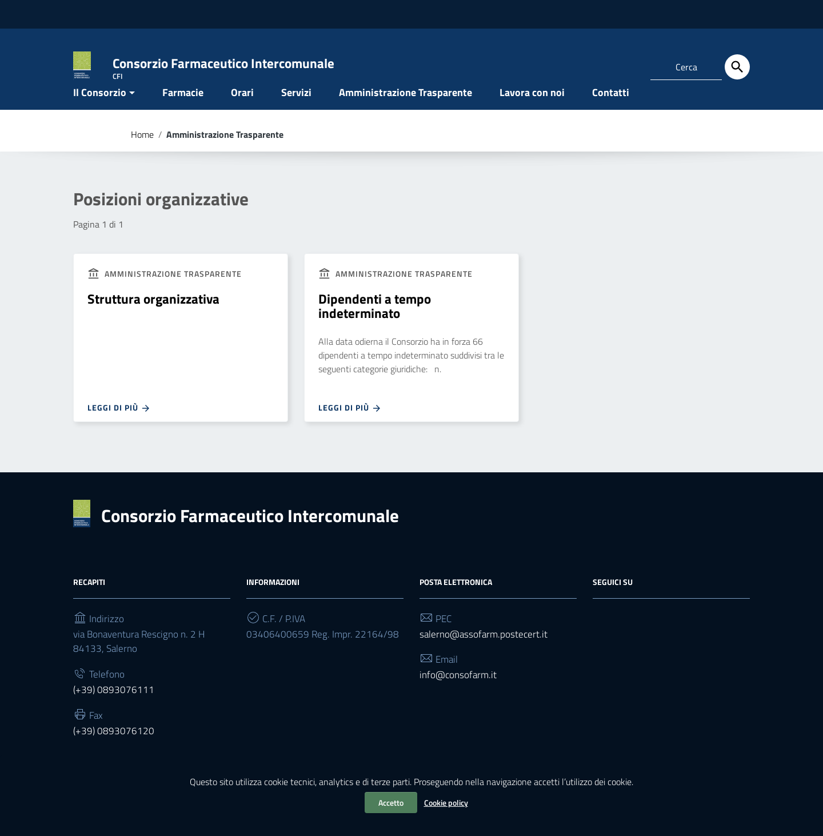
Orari (242, 110)
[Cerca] (737, 66)
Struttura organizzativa (156, 319)
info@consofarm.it (460, 702)
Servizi (296, 110)
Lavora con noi (532, 110)
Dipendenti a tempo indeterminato (375, 327)
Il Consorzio (99, 110)
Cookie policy (446, 803)
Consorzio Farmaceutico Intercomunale (255, 538)
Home (142, 153)
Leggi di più (119, 430)
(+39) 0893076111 (114, 718)
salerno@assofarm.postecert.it (486, 658)
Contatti (610, 110)
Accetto (390, 803)
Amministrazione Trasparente (405, 110)
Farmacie (182, 110)
